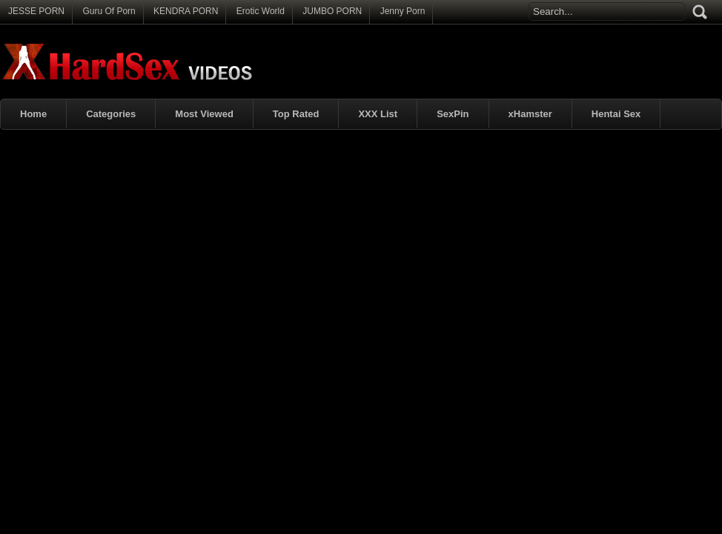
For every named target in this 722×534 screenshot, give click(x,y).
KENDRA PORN (185, 11)
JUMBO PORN (332, 11)
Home (33, 113)
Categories (111, 113)
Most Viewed (204, 113)
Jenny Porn (402, 11)
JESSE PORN (36, 11)
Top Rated (296, 113)
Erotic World (260, 11)
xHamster (530, 113)
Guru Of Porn (108, 11)
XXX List (377, 113)
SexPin (452, 113)
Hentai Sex (616, 113)
